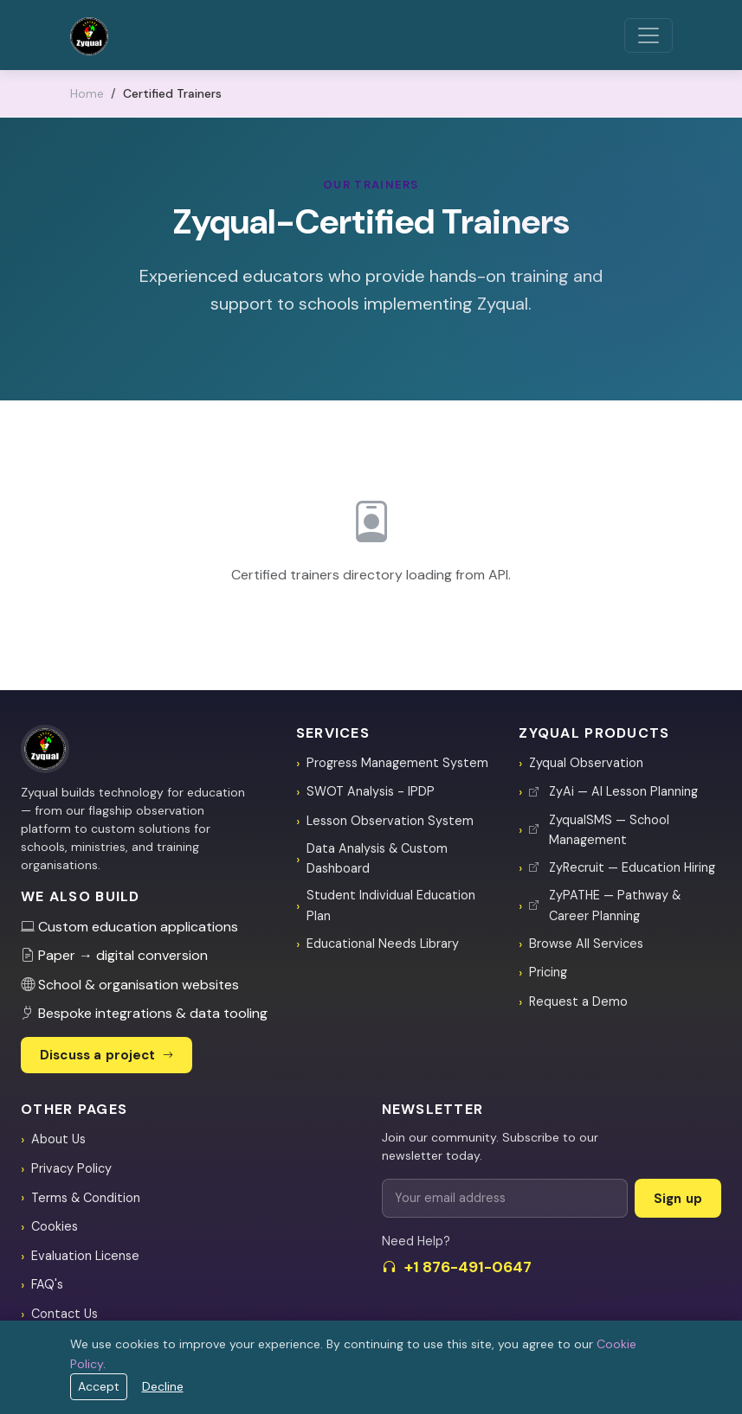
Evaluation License (85, 1256)
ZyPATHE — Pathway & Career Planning (605, 905)
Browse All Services (586, 943)
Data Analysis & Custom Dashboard (377, 858)
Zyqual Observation (586, 763)
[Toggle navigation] (648, 35)
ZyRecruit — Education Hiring (622, 867)
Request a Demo (578, 1001)
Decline (163, 1386)
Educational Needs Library (382, 943)
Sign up (678, 1198)
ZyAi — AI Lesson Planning (613, 791)
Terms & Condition (85, 1198)
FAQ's (47, 1284)
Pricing (548, 972)
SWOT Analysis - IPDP (370, 791)
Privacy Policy (71, 1168)
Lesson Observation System (390, 821)
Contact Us (64, 1313)
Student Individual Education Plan (390, 905)
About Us (58, 1139)
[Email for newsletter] (505, 1198)
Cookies (54, 1226)
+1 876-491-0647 (457, 1267)
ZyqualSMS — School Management (599, 830)
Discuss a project (106, 1055)
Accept (98, 1386)
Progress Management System (397, 763)
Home (87, 93)
